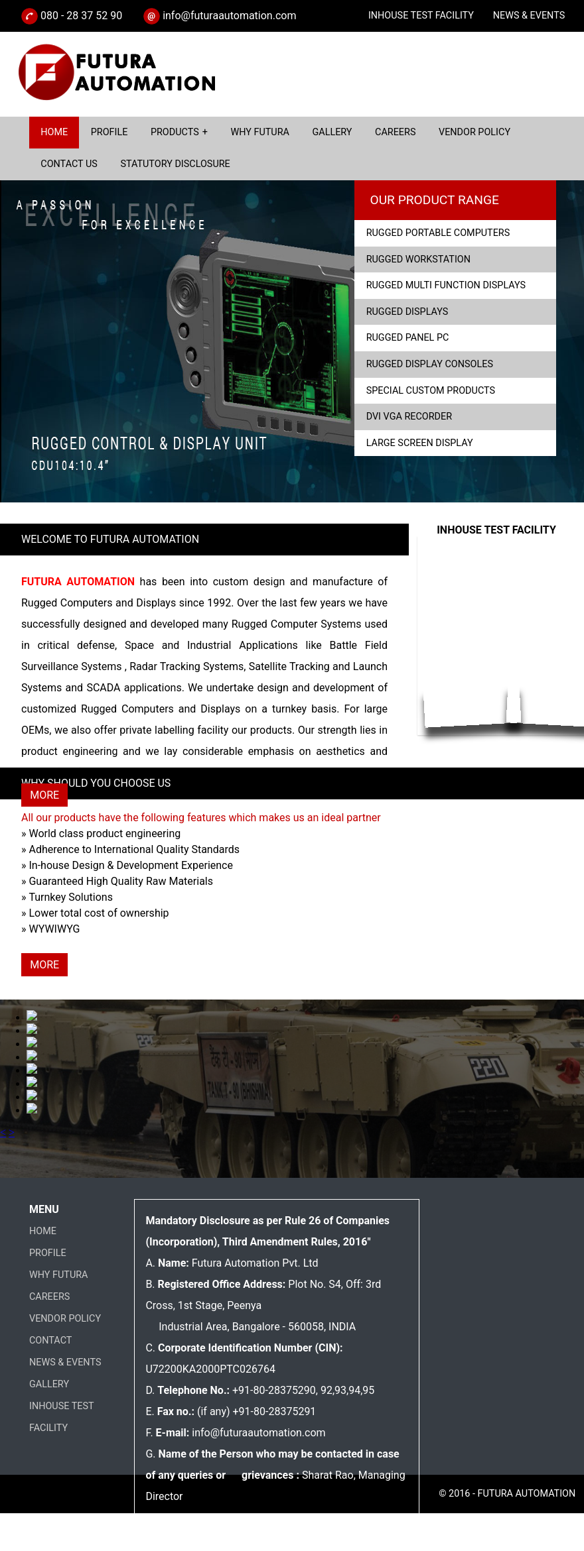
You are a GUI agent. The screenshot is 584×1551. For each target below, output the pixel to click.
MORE (44, 795)
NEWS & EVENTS (529, 15)
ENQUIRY (473, 47)
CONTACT (50, 1340)
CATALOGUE (538, 47)
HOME (42, 1231)
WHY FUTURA (58, 1275)
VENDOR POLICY (65, 1318)
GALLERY (49, 1384)
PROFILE (47, 1253)
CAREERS (49, 1296)
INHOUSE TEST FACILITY (421, 15)
